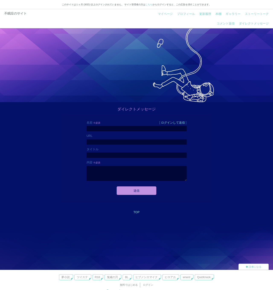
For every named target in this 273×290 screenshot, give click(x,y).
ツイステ (82, 277)
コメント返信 (226, 23)
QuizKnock (204, 277)
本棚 (218, 14)
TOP (137, 212)
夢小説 (65, 277)
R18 (97, 277)
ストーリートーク (257, 14)
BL (126, 277)
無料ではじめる (129, 284)
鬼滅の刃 (112, 277)
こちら (148, 4)
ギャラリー (233, 14)
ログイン (148, 284)
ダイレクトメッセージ (254, 23)
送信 (136, 190)
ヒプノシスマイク (146, 277)
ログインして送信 (173, 122)
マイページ (165, 14)
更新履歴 (205, 14)
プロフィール (186, 14)
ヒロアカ (170, 277)
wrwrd (186, 277)
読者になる (253, 266)
